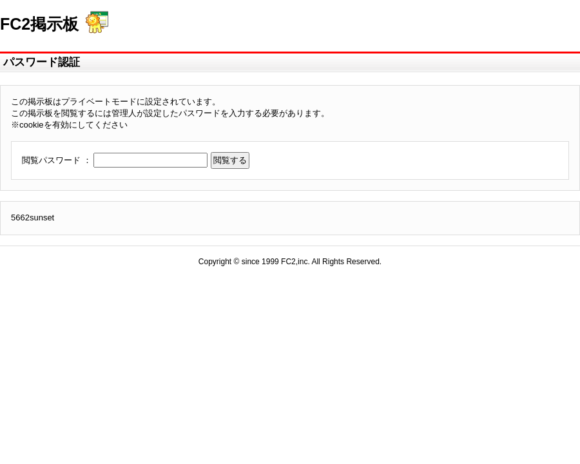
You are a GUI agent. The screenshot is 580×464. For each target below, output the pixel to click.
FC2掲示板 (39, 24)
